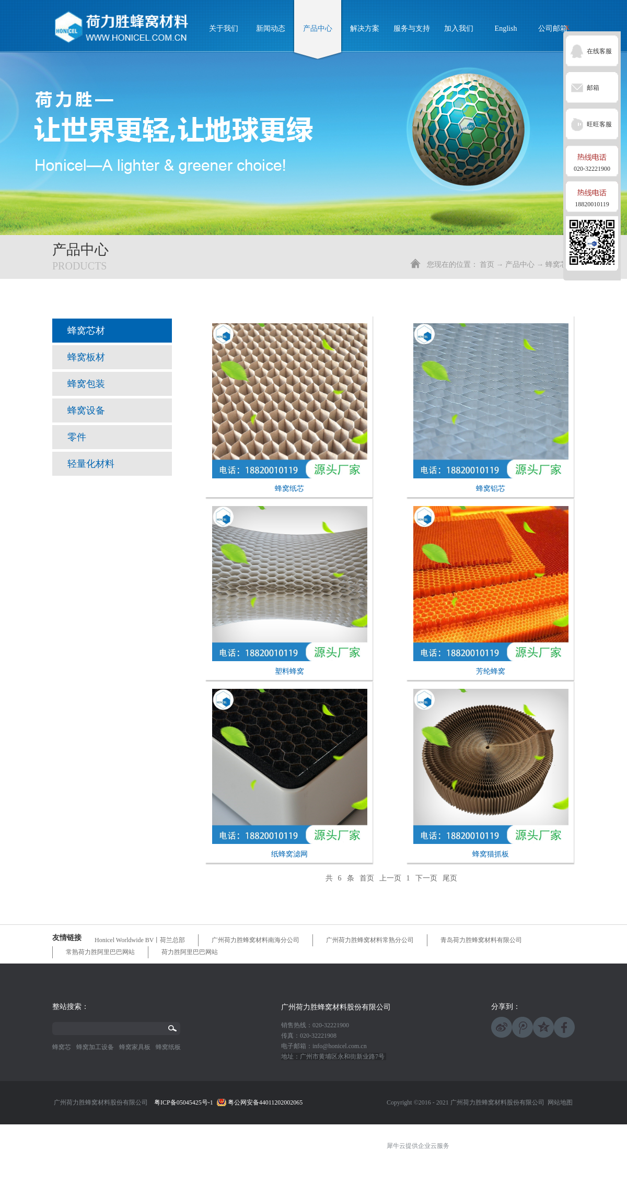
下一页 (426, 878)
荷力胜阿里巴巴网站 (189, 952)
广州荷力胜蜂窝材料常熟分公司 (370, 940)
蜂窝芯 (61, 1047)
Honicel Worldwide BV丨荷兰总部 (140, 940)
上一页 (390, 878)
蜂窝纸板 (168, 1047)
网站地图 (558, 1102)
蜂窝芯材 (560, 264)
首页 (487, 264)
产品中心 (520, 264)
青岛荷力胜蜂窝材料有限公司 (481, 940)
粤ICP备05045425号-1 (183, 1102)
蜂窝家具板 (134, 1047)
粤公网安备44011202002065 (265, 1102)
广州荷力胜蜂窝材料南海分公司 (255, 940)
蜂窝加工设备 (95, 1047)
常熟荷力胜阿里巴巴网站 (100, 952)
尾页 (450, 878)
